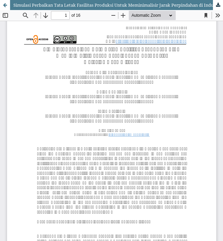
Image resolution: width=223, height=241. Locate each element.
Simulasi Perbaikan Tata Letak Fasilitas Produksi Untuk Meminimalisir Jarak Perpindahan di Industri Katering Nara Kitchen (118, 5)
